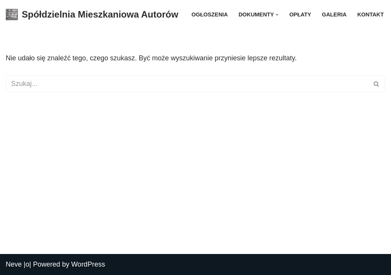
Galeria (334, 14)
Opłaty (300, 14)
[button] (277, 14)
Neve (14, 264)
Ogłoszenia (210, 14)
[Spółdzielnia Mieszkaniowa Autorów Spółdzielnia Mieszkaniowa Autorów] (92, 15)
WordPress (88, 264)
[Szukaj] (187, 83)
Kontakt (370, 14)
